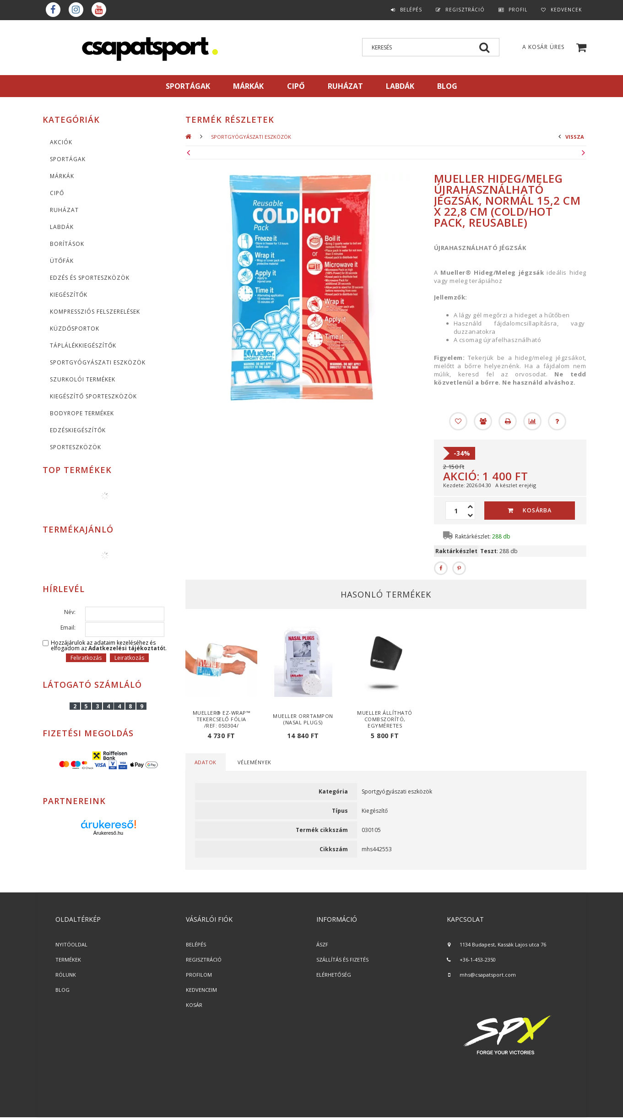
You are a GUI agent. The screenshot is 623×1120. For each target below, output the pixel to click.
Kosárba (537, 510)
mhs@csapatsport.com (488, 974)
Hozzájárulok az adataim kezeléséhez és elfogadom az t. (109, 645)
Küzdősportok (74, 328)
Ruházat (64, 210)
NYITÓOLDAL (71, 944)
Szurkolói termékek (82, 379)
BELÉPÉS (196, 944)
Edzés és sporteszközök (90, 278)
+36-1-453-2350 (478, 959)
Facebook (53, 9)
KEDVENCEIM (201, 989)
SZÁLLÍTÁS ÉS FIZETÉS (342, 959)
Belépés (411, 9)
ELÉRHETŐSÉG (333, 974)
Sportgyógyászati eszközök (98, 362)
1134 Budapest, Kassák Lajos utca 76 (503, 944)
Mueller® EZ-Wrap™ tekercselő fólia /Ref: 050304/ (221, 719)
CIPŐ (57, 193)
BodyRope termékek (82, 413)
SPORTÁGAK (188, 86)
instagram (76, 9)
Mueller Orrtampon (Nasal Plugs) (303, 719)
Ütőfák (62, 261)
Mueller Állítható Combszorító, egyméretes (384, 719)
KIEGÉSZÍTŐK (68, 295)
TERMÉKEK (68, 959)
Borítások (67, 244)
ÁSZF (322, 944)
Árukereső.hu (108, 833)
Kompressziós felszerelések (95, 311)
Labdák (62, 227)
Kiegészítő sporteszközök (93, 396)
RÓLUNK (65, 974)
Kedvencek (566, 9)
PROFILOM (199, 974)
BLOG (62, 989)
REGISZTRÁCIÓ (204, 959)
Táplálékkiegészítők (83, 345)
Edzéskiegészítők (78, 430)
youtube (99, 9)
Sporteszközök (75, 447)
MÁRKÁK (248, 86)
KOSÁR (194, 1004)
